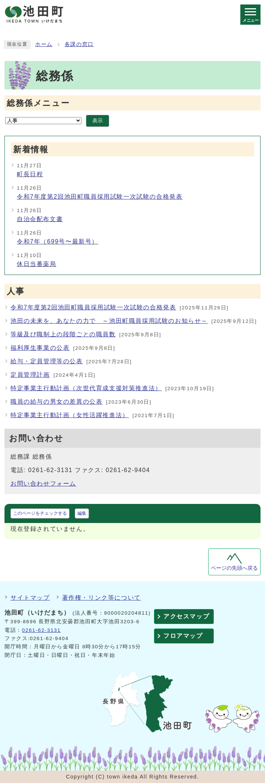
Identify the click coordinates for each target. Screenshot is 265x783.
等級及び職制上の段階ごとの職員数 (63, 334)
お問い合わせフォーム (43, 483)
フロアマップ (183, 636)
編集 (81, 513)
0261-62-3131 (41, 630)
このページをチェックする (40, 513)
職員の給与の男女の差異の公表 (56, 401)
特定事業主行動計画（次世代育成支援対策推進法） (86, 388)
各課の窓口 (79, 44)
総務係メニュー (38, 103)
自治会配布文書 (40, 219)
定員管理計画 (30, 374)
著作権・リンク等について (101, 597)
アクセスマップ (186, 616)
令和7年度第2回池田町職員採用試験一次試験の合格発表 (99, 196)
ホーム (44, 44)
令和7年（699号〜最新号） (57, 241)
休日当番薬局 (36, 264)
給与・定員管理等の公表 (46, 361)
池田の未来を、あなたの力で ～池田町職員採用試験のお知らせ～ (109, 321)
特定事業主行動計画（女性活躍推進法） (69, 415)
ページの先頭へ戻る (234, 568)
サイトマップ (30, 597)
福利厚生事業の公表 (40, 348)
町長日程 (30, 174)
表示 (97, 120)
